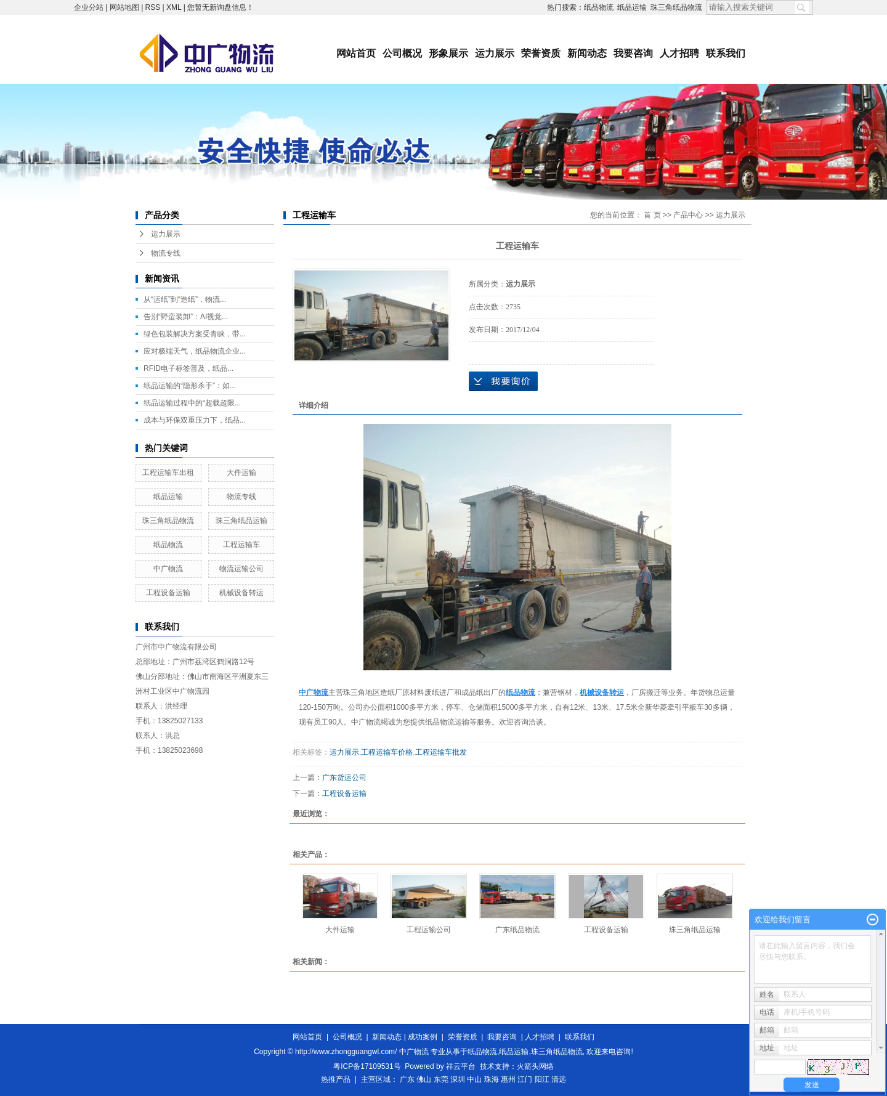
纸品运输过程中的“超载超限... (192, 403)
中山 (474, 1079)
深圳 (457, 1079)
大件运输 (241, 472)
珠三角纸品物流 (676, 7)
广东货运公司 (344, 777)
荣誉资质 (541, 53)
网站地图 (124, 7)
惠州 (508, 1079)
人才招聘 (679, 53)
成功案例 (422, 1037)
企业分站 (88, 7)
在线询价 (503, 381)
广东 (407, 1079)
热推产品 (335, 1079)
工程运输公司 (429, 929)
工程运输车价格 (387, 752)
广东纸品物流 (517, 929)
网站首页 (356, 53)
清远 (558, 1079)
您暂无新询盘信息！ (220, 7)
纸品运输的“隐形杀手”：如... (190, 385)
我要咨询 (633, 53)
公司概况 (402, 53)
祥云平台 (461, 1066)
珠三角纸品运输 (241, 520)
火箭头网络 (535, 1066)
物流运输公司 (241, 568)
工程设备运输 (168, 592)
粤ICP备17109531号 (366, 1066)
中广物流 (168, 568)
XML (173, 7)
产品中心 (688, 215)
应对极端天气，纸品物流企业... (195, 351)
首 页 (652, 215)
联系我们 (725, 53)
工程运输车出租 (168, 472)
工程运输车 (241, 544)
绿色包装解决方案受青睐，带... (195, 334)
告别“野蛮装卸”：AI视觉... (186, 316)
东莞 (441, 1079)
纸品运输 (632, 7)
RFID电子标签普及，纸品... (188, 368)
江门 (524, 1079)
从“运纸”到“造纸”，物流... (185, 299)
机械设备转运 (241, 592)
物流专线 (165, 253)
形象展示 (448, 53)
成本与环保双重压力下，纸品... (195, 420)
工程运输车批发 (441, 752)
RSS (153, 7)
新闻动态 (587, 53)
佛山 (423, 1079)
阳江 (542, 1079)
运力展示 (494, 53)
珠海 (491, 1079)
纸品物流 (599, 7)
